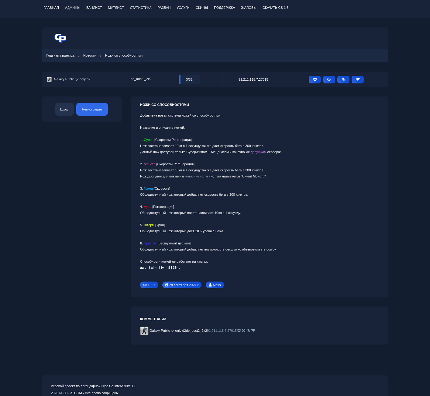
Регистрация (92, 109)
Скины (202, 7)
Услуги (183, 7)
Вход (64, 109)
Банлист (94, 7)
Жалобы (248, 7)
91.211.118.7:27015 (253, 79)
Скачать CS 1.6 (275, 7)
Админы (72, 7)
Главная (51, 7)
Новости (89, 55)
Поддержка (224, 7)
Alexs (217, 285)
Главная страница (60, 55)
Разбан (164, 7)
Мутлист (116, 7)
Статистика (141, 7)
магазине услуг (196, 176)
